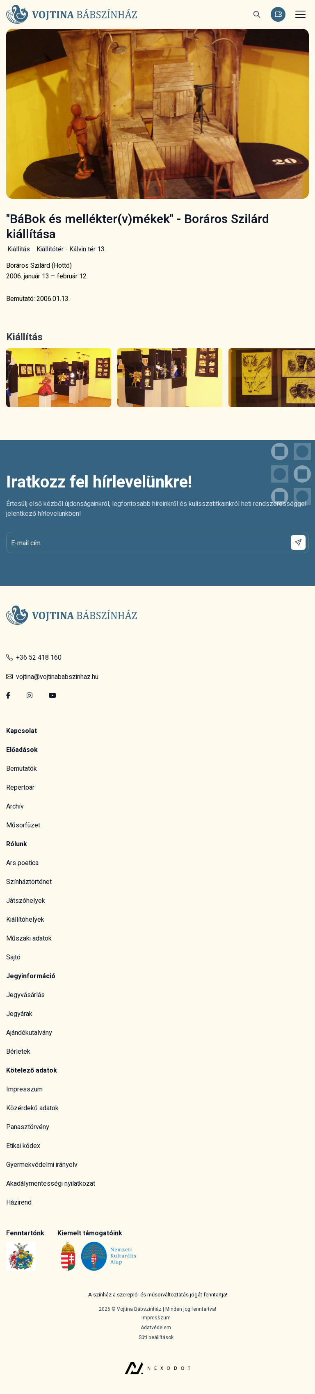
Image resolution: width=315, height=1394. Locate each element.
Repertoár (20, 788)
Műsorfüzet (23, 825)
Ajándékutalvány (29, 1033)
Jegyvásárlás (25, 995)
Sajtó (13, 957)
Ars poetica (22, 863)
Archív (15, 806)
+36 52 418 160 (34, 658)
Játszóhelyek (25, 901)
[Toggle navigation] (299, 14)
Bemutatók (21, 769)
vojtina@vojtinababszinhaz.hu (52, 677)
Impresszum (24, 1089)
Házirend (19, 1202)
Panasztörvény (27, 1127)
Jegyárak (19, 1014)
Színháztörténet (29, 882)
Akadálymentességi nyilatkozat (50, 1184)
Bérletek (18, 1052)
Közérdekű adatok (32, 1108)
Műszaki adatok (29, 938)
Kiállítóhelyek (25, 920)
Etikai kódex (23, 1146)
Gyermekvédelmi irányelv (42, 1165)
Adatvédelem (156, 1327)
